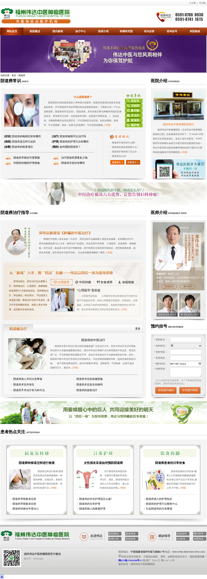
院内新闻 (57, 31)
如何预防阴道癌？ (66, 146)
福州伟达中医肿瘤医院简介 (178, 124)
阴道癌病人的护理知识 (159, 499)
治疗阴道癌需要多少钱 (74, 157)
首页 (14, 75)
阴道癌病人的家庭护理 (92, 508)
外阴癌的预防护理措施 (26, 163)
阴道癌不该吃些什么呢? (123, 142)
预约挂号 (187, 286)
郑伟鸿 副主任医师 (190, 314)
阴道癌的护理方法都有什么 (161, 503)
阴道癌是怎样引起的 (20, 141)
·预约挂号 (198, 533)
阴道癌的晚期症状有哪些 (22, 136)
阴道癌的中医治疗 (93, 340)
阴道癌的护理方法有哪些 (70, 141)
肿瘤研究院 (126, 31)
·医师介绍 (113, 538)
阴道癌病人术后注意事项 (27, 379)
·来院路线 (130, 538)
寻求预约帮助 (190, 390)
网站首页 (12, 31)
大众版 (192, 2)
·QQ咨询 (180, 538)
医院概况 (35, 31)
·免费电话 (198, 538)
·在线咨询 (181, 533)
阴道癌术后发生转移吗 (89, 384)
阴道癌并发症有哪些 (73, 163)
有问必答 (149, 31)
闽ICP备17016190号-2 (130, 560)
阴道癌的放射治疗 (86, 390)
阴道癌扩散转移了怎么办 (124, 151)
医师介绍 (103, 31)
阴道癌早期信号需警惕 (26, 157)
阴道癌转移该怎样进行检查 (37, 462)
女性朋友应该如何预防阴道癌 (103, 462)
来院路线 (195, 31)
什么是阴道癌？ (83, 97)
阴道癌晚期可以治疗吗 (69, 136)
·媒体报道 (130, 533)
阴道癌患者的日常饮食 (170, 462)
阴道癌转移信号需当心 (26, 508)
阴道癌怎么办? (119, 156)
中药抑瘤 (85, 282)
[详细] (108, 125)
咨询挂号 (172, 31)
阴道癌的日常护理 (89, 503)
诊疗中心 (80, 31)
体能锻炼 (128, 282)
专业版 (202, 2)
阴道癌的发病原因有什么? (125, 147)
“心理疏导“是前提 (88, 290)
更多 (137, 328)
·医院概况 (113, 533)
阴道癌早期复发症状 (24, 499)
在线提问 (169, 286)
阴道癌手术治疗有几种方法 (29, 390)
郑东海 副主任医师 (167, 314)
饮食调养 (107, 282)
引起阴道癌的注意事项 (159, 508)
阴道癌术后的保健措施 (89, 379)
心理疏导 (63, 282)
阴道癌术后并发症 (23, 384)
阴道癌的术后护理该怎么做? (95, 499)
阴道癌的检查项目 (18, 146)
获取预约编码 (166, 390)
